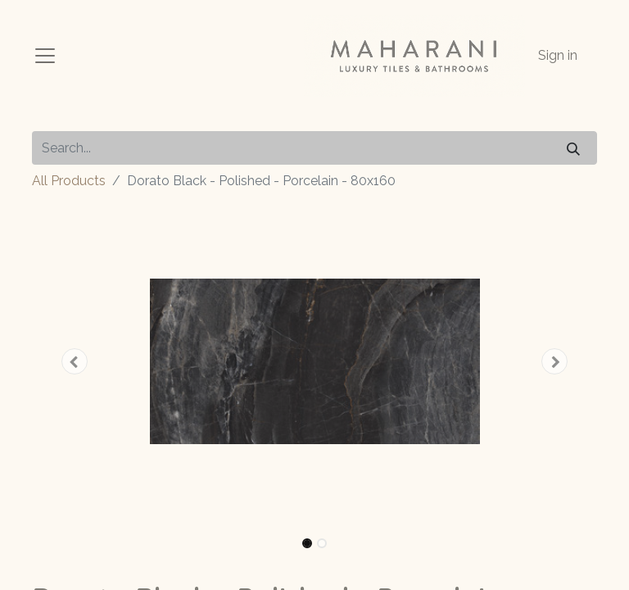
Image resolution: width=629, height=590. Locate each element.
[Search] (573, 148)
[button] (74, 361)
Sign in (557, 55)
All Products (69, 180)
